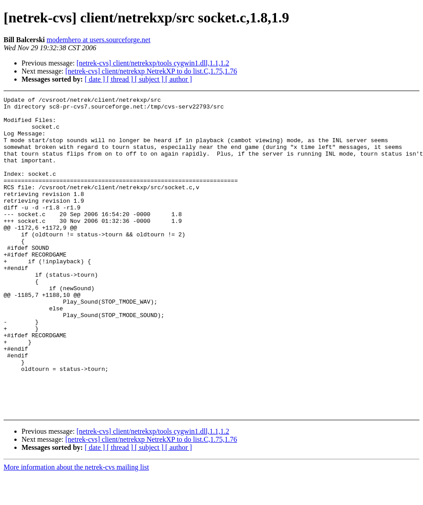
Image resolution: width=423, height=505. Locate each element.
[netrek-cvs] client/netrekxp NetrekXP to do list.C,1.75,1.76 (151, 71)
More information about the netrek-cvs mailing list (76, 497)
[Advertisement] (385, 119)
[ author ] (178, 79)
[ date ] (96, 79)
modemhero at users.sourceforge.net (99, 40)
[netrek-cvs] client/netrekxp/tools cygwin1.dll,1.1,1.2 (153, 63)
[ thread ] (121, 79)
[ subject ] (150, 79)
